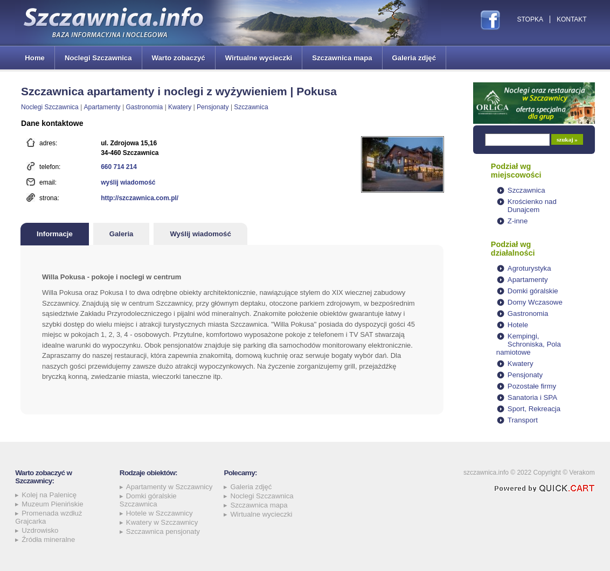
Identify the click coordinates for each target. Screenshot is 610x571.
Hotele (518, 325)
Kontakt (572, 19)
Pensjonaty (212, 107)
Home (35, 58)
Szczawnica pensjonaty (163, 531)
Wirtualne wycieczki (258, 58)
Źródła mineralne (48, 539)
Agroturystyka (529, 268)
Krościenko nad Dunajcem (532, 206)
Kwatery (179, 107)
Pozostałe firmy (532, 386)
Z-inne (518, 221)
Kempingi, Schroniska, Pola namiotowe (528, 344)
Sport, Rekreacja (534, 409)
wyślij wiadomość (128, 182)
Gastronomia (144, 107)
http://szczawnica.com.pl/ (139, 198)
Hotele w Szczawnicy (159, 513)
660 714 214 (119, 167)
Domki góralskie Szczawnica (148, 500)
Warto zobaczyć (178, 58)
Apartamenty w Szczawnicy (169, 487)
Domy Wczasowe (535, 302)
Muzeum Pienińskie (52, 504)
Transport (523, 420)
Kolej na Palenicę (49, 495)
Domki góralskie (533, 291)
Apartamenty (102, 107)
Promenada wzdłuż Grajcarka (48, 517)
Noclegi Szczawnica (98, 58)
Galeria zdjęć (414, 58)
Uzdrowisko (40, 530)
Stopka (530, 19)
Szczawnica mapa (342, 58)
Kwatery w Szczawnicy (162, 522)
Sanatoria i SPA (532, 397)
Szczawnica (251, 107)
